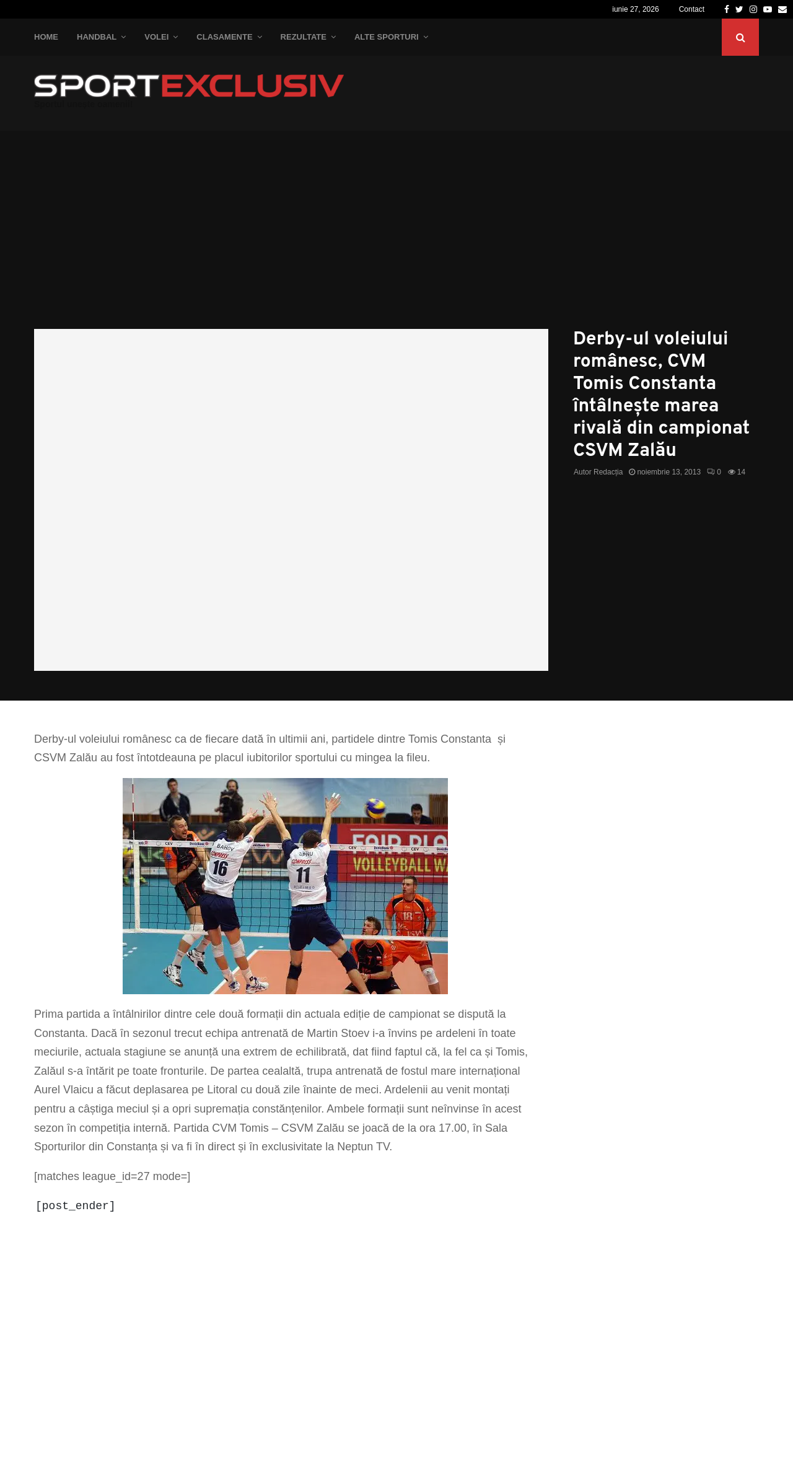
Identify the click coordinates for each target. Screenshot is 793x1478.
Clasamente (224, 37)
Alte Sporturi (386, 37)
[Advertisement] (396, 236)
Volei (156, 37)
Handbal (96, 37)
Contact (691, 9)
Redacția (608, 472)
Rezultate (303, 37)
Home (46, 37)
